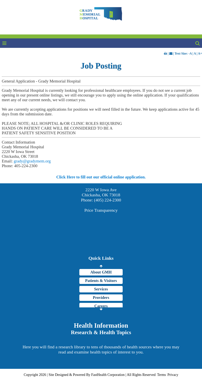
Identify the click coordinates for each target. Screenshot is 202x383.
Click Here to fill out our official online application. (101, 177)
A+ (200, 53)
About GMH (101, 272)
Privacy (172, 375)
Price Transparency (101, 210)
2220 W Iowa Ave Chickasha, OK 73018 (101, 192)
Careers (100, 306)
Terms (161, 375)
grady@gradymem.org (32, 161)
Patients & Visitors (101, 280)
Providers (101, 297)
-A (190, 53)
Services (101, 289)
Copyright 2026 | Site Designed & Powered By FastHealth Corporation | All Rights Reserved (90, 375)
